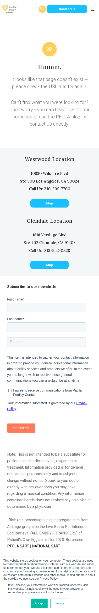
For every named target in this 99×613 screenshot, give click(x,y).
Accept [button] (39, 603)
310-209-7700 (57, 188)
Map (49, 203)
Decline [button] (59, 603)
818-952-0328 (57, 250)
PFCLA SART (18, 546)
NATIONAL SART (46, 546)
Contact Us (67, 9)
